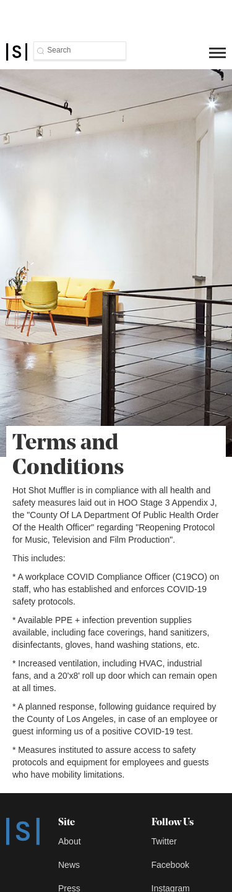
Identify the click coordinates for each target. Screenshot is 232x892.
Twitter (164, 841)
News (69, 865)
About (69, 841)
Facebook (170, 865)
